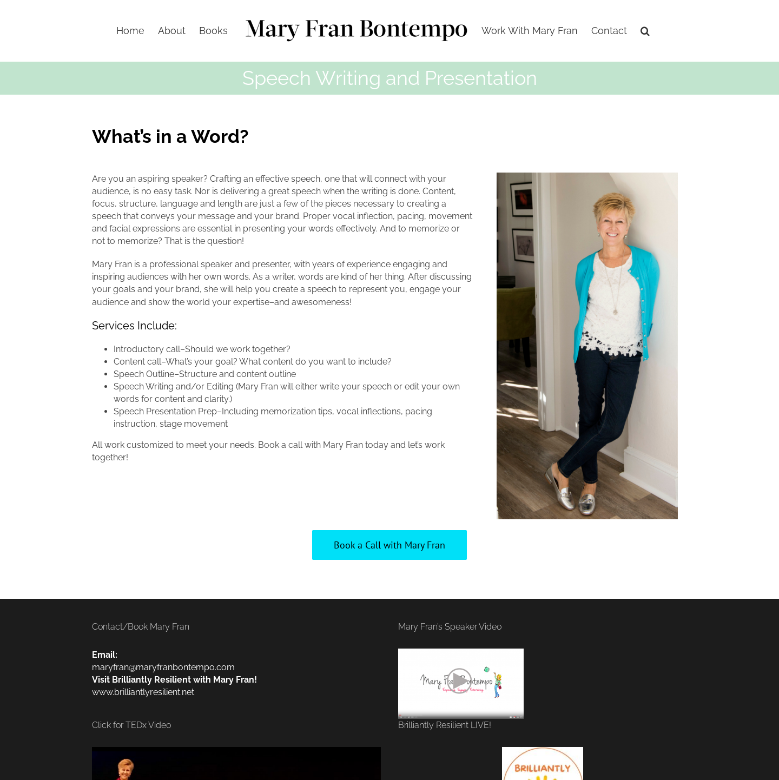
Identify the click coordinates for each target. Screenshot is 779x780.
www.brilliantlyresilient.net (143, 692)
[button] (645, 30)
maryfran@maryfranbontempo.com (163, 667)
